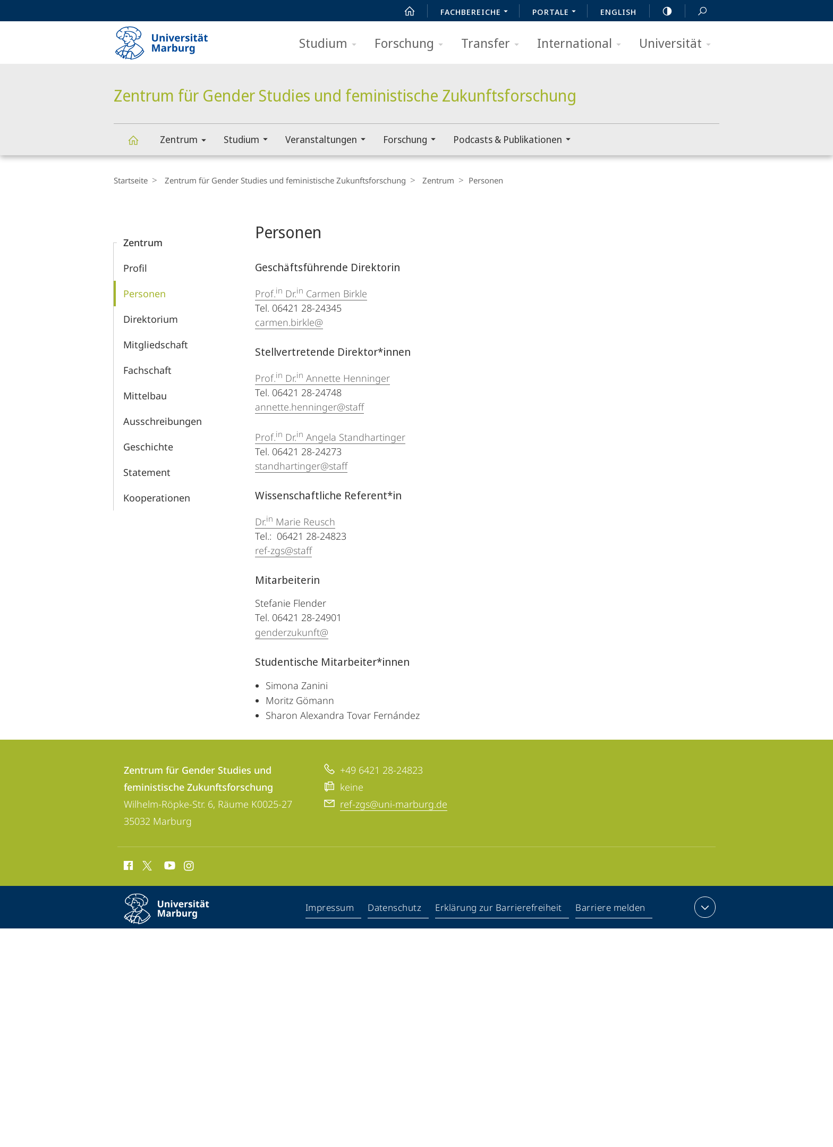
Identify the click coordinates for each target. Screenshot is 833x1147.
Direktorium (150, 319)
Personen (144, 293)
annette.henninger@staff (309, 406)
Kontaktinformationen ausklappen (703, 907)
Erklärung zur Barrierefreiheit (499, 909)
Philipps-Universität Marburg (176, 917)
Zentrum (186, 141)
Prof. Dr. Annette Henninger (322, 378)
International (582, 44)
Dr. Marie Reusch (295, 521)
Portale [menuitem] (557, 12)
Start (403, 11)
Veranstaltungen (328, 140)
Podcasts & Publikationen (515, 140)
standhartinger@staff (301, 465)
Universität (678, 44)
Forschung (412, 44)
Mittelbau (145, 395)
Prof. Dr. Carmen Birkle (311, 293)
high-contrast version (661, 11)
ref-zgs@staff (283, 550)
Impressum (330, 909)
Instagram (189, 867)
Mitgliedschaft (155, 344)
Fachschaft (147, 370)
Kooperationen (156, 497)
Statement (147, 472)
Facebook (127, 867)
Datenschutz (395, 909)
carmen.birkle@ (289, 322)
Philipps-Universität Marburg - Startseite (171, 39)
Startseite (131, 180)
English (618, 11)
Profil (135, 268)
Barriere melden (610, 909)
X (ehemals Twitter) (145, 865)
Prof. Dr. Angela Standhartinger (330, 437)
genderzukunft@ (291, 632)
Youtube (168, 867)
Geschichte (148, 446)
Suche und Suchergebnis (696, 11)
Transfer (493, 44)
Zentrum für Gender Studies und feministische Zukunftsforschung (139, 145)
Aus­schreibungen (162, 421)
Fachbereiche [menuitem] (477, 12)
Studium (331, 44)
